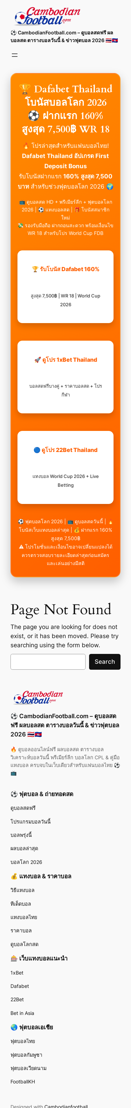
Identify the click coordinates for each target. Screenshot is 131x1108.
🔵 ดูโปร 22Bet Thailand (65, 467)
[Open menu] (14, 55)
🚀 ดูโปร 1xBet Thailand (65, 377)
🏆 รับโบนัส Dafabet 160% (65, 286)
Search (105, 661)
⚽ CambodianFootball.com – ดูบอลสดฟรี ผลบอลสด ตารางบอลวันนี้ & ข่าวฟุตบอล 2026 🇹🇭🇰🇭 (64, 725)
